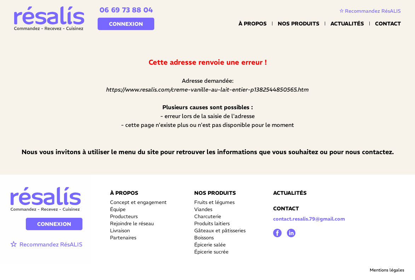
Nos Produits (298, 23)
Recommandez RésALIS (370, 10)
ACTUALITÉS (290, 193)
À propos (252, 23)
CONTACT (286, 208)
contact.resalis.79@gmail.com (309, 219)
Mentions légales (387, 270)
